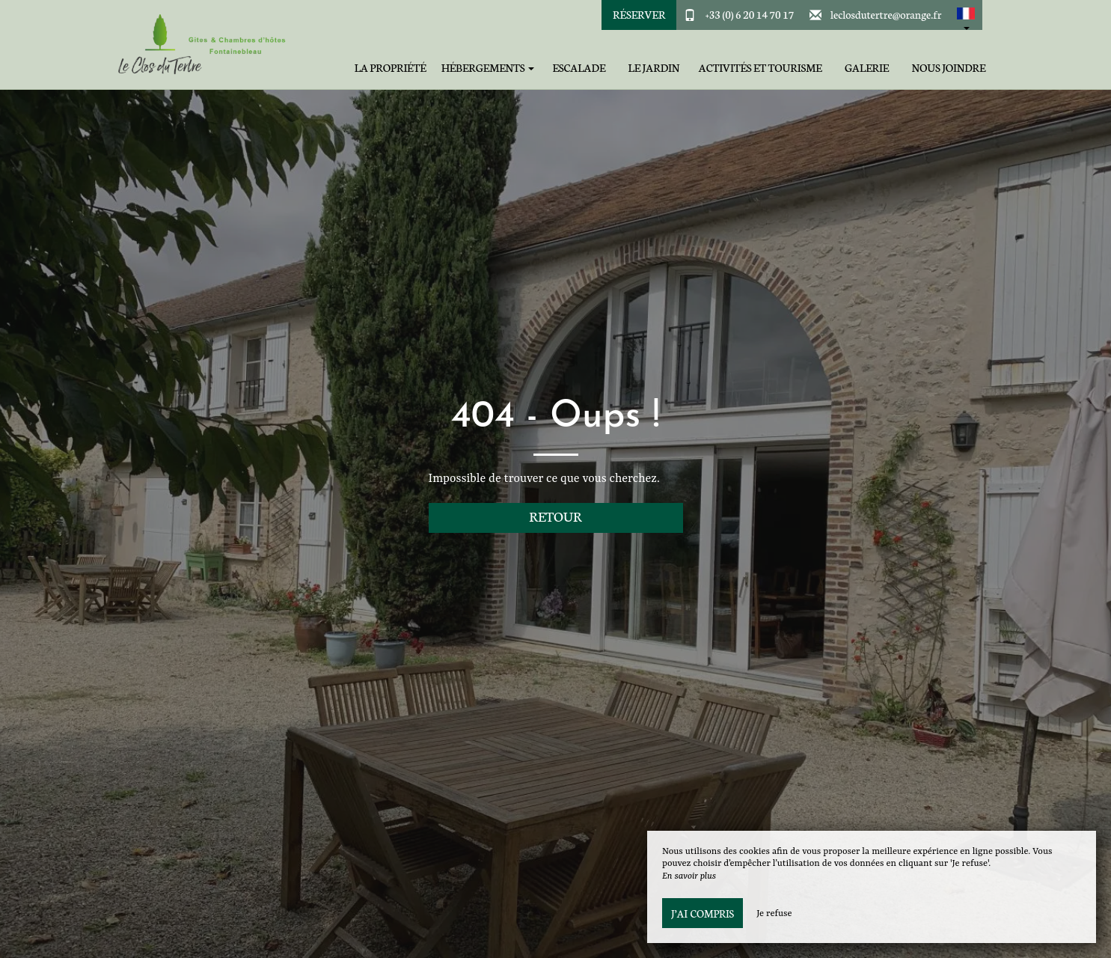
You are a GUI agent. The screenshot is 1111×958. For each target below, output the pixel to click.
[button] (966, 14)
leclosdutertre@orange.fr (886, 14)
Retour (555, 516)
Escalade (578, 68)
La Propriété (390, 68)
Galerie (867, 68)
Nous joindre (949, 68)
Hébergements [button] (487, 68)
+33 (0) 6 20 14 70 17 (750, 14)
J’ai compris (702, 913)
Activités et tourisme (760, 68)
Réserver (639, 14)
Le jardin (654, 68)
